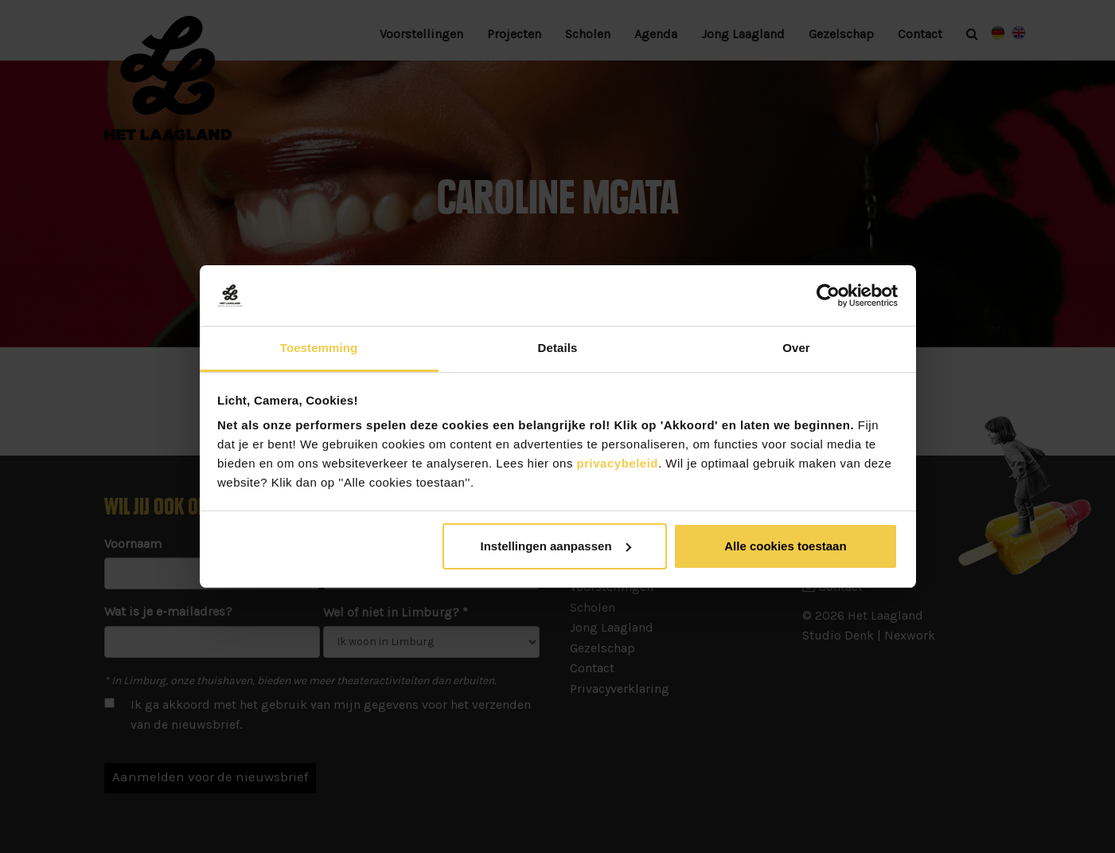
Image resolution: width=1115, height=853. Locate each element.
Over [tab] (796, 347)
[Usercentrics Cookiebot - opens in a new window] (828, 295)
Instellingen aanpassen (556, 546)
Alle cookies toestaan (785, 546)
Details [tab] (558, 347)
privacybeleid (615, 463)
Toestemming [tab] (319, 347)
